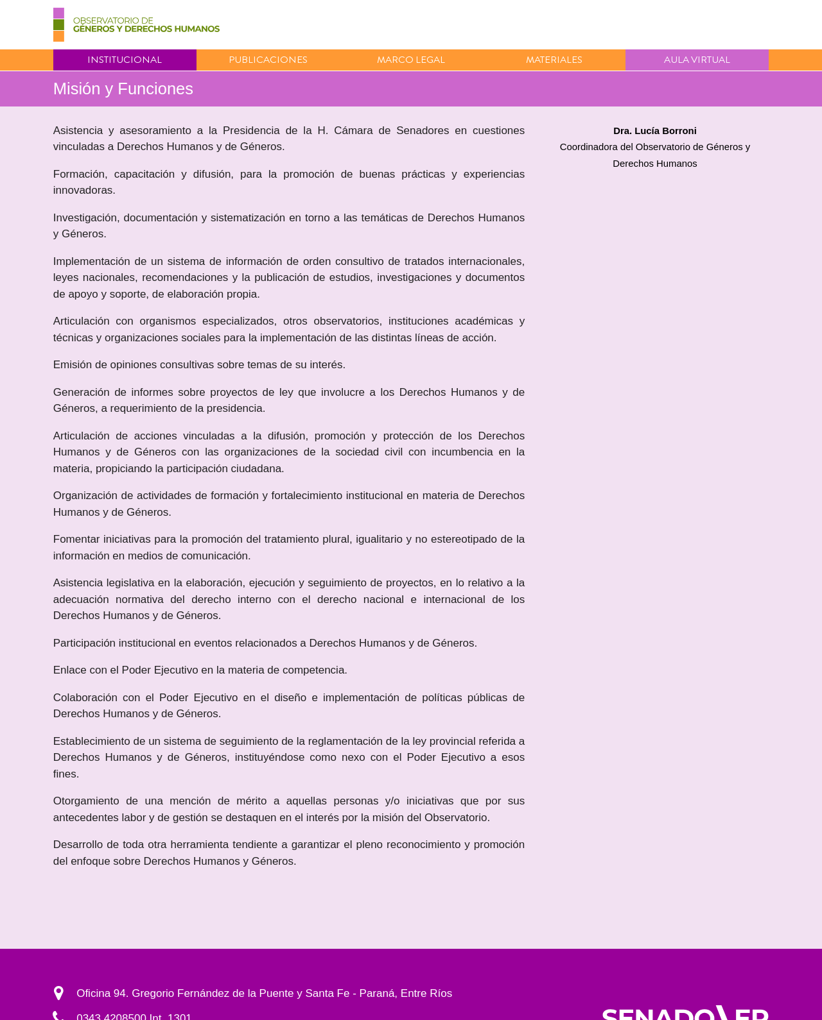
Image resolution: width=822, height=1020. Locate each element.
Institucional (124, 60)
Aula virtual (697, 60)
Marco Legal (411, 60)
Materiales (554, 60)
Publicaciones (268, 60)
